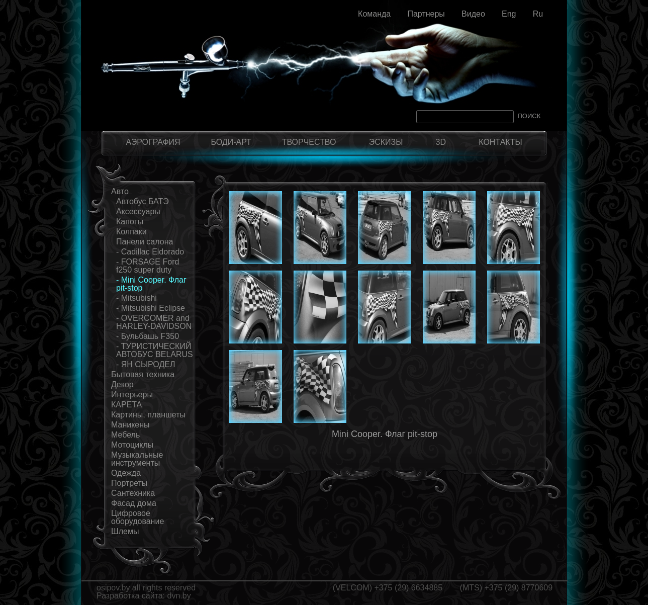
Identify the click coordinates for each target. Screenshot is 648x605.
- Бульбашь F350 (147, 336)
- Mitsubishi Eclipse (150, 308)
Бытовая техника (142, 374)
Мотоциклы (132, 445)
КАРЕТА (126, 404)
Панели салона (144, 241)
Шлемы (125, 531)
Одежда (126, 473)
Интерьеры (132, 394)
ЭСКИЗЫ (386, 142)
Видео (473, 14)
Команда (374, 14)
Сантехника (133, 493)
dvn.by (179, 595)
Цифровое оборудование (137, 517)
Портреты (129, 483)
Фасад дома (133, 503)
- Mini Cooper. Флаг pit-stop (151, 284)
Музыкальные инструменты (137, 459)
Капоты (129, 221)
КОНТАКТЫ (500, 142)
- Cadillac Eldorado (150, 251)
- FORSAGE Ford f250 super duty (147, 265)
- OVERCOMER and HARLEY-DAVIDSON (154, 322)
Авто (120, 191)
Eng (509, 14)
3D (441, 142)
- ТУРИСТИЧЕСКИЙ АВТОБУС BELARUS (154, 350)
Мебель (125, 434)
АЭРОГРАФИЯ (153, 142)
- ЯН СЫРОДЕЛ (145, 364)
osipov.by (113, 587)
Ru (538, 14)
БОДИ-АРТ (231, 142)
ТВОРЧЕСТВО (309, 142)
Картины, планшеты (148, 414)
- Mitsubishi (136, 298)
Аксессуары (138, 211)
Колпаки (131, 231)
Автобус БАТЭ (142, 201)
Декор (122, 384)
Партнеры (425, 14)
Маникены (130, 424)
